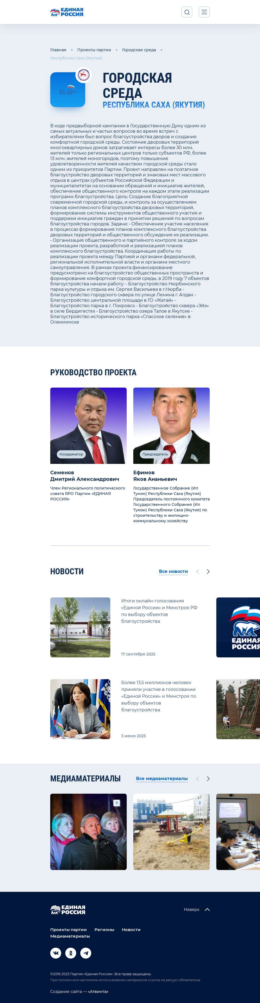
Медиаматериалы (70, 936)
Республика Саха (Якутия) (76, 58)
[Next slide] (208, 571)
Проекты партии (94, 49)
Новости (131, 929)
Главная (58, 49)
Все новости (173, 571)
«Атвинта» (97, 991)
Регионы (104, 929)
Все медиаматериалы (162, 778)
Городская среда (139, 49)
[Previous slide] (197, 571)
